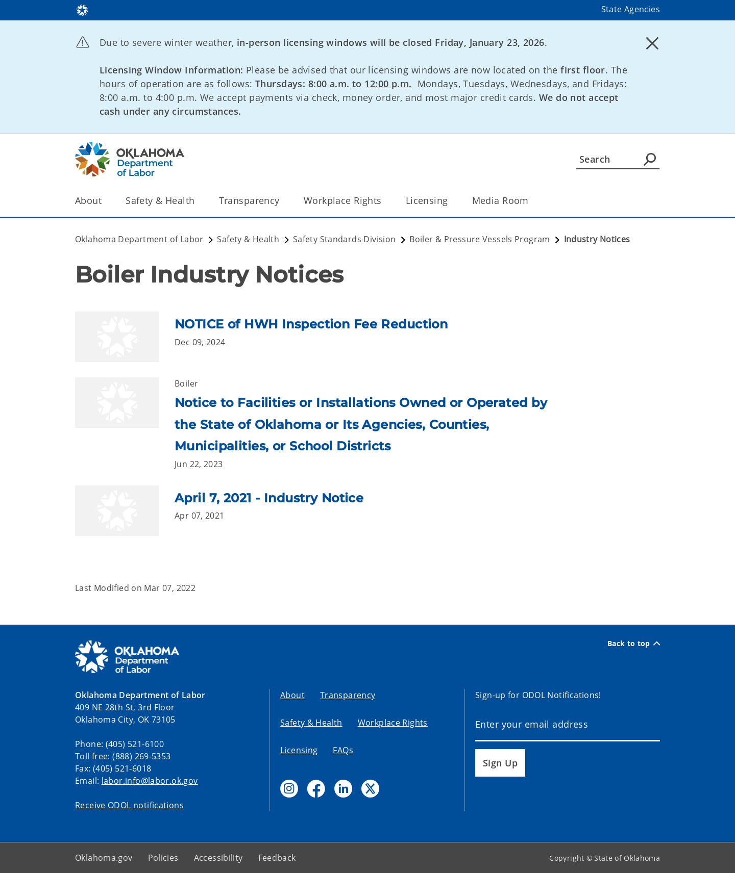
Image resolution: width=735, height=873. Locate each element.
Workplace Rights (393, 722)
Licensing (298, 750)
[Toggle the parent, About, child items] (105, 200)
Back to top (633, 643)
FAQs (343, 750)
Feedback (277, 857)
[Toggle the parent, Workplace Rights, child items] (385, 200)
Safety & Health (311, 722)
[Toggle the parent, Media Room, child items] (532, 200)
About (292, 695)
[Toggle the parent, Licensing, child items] (451, 200)
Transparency (348, 695)
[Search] (618, 159)
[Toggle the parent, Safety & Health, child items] (198, 200)
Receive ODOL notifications (129, 805)
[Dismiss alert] (652, 43)
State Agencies (630, 9)
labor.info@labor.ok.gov (150, 780)
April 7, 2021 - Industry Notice (269, 498)
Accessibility (218, 857)
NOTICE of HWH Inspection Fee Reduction (311, 324)
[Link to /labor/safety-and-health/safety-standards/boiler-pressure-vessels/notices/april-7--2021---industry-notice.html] (125, 510)
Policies (163, 857)
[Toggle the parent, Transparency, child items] (283, 200)
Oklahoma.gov (104, 857)
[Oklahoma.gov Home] (82, 9)
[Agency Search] (650, 159)
